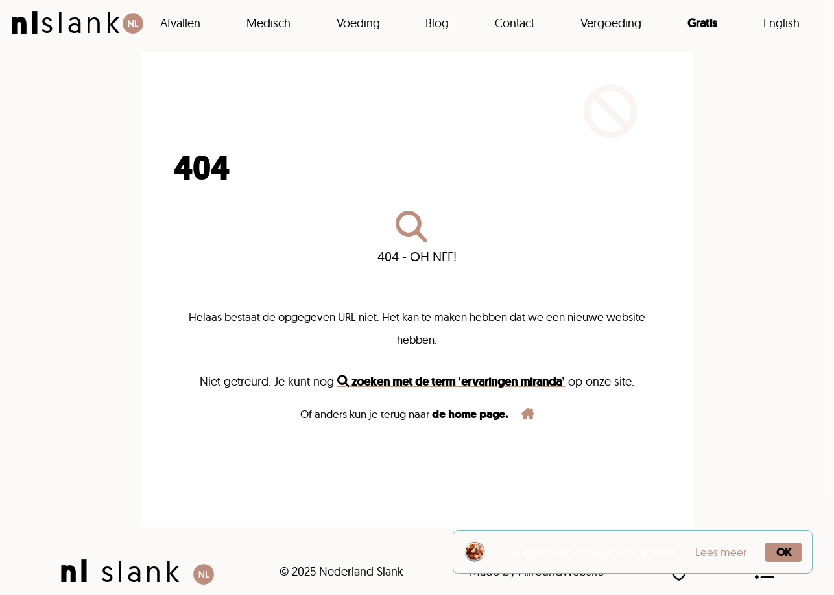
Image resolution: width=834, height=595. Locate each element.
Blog (437, 23)
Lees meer (720, 552)
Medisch (268, 23)
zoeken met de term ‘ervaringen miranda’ (451, 381)
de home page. (482, 414)
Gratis (702, 23)
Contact (514, 23)
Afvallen (180, 23)
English (781, 23)
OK (783, 552)
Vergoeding (610, 23)
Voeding (358, 23)
